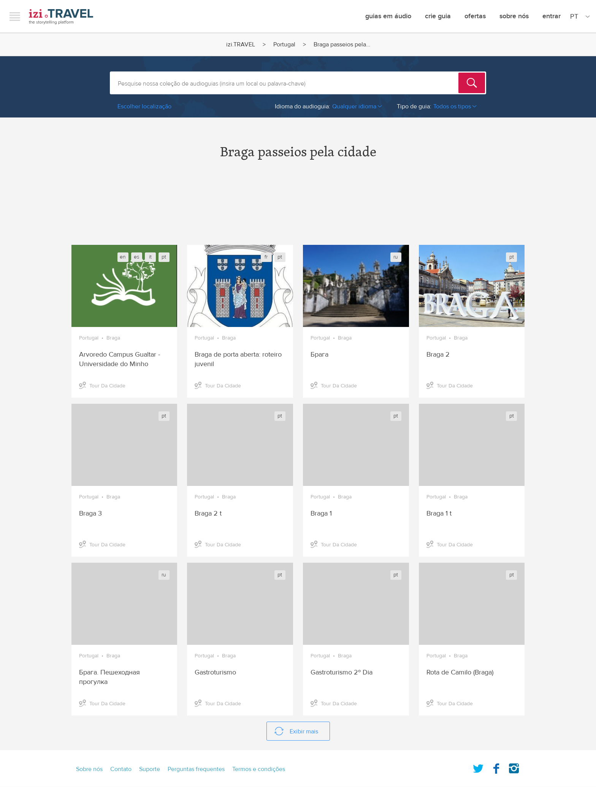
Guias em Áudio (388, 16)
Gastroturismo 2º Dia (341, 672)
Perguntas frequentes (196, 769)
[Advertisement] (298, 208)
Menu (15, 16)
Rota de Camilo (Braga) (459, 672)
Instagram (514, 766)
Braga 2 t (208, 513)
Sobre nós (514, 16)
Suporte (149, 769)
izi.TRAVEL (61, 16)
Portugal (284, 44)
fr (266, 257)
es (136, 257)
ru (395, 257)
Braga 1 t (439, 513)
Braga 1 (321, 513)
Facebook (496, 766)
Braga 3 (90, 513)
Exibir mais (304, 731)
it (150, 257)
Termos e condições (258, 769)
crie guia (438, 16)
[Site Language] (578, 16)
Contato (121, 769)
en (123, 257)
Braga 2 (438, 354)
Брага (319, 354)
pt (164, 257)
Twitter (478, 766)
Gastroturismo (215, 672)
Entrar (551, 16)
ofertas (475, 16)
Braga (113, 338)
